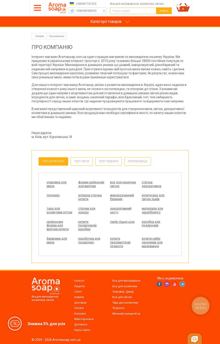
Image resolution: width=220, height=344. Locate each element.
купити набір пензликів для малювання (152, 242)
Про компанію (56, 36)
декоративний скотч (120, 210)
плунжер (53, 195)
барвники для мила (57, 240)
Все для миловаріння (126, 280)
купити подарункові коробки (87, 225)
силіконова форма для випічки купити (58, 225)
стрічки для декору (86, 210)
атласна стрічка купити (90, 197)
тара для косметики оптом (59, 210)
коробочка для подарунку (89, 240)
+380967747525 (86, 3)
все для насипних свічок (123, 184)
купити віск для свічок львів (153, 197)
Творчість (118, 308)
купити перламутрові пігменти (120, 242)
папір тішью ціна (122, 221)
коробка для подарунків (151, 223)
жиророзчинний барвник (122, 197)
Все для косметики (124, 286)
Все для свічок (122, 297)
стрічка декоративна (151, 184)
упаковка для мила (57, 184)
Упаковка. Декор (123, 291)
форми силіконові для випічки (91, 184)
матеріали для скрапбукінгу (152, 210)
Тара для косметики (125, 302)
